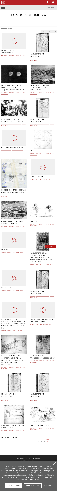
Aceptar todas (13, 486)
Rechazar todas (33, 486)
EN (53, 7)
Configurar (48, 485)
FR (51, 7)
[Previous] (35, 441)
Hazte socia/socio (50, 246)
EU (46, 7)
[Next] (54, 441)
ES (49, 7)
